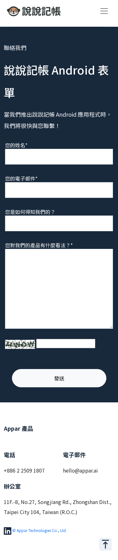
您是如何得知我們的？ (30, 212)
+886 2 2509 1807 (24, 470)
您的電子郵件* (21, 178)
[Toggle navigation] (104, 11)
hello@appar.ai (80, 470)
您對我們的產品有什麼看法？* (39, 245)
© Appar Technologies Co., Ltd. (39, 530)
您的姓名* (16, 145)
